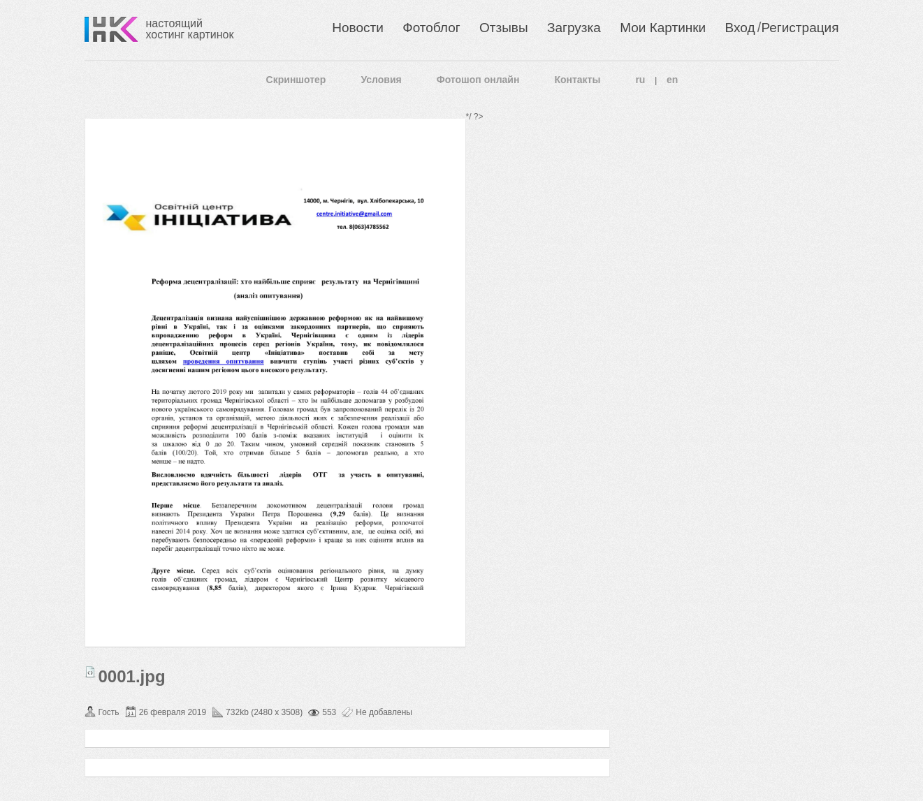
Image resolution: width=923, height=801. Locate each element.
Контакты (577, 79)
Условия (381, 79)
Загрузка (574, 27)
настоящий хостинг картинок (190, 29)
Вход (740, 27)
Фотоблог (431, 27)
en (672, 79)
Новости (358, 27)
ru (640, 79)
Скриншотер (296, 79)
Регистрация (799, 27)
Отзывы (503, 27)
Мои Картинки (663, 27)
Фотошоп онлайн (478, 79)
